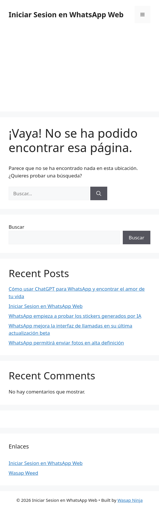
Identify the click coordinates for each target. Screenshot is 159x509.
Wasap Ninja (130, 500)
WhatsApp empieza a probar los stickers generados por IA (75, 316)
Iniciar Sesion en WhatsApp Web (66, 14)
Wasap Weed (23, 473)
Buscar (16, 227)
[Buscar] (98, 193)
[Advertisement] (79, 69)
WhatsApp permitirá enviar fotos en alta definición (66, 342)
